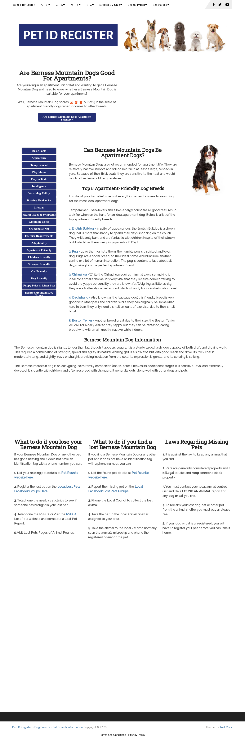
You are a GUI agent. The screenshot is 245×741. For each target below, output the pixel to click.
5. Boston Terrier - (81, 320)
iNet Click (226, 727)
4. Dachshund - (79, 297)
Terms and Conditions (113, 734)
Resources (160, 5)
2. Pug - (74, 251)
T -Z (89, 5)
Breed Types (136, 5)
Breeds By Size (109, 5)
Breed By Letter (24, 5)
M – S (74, 5)
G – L (59, 5)
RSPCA (71, 514)
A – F (44, 5)
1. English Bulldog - (82, 228)
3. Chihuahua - (79, 274)
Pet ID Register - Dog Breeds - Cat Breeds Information (47, 727)
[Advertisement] (67, 132)
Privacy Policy (136, 734)
